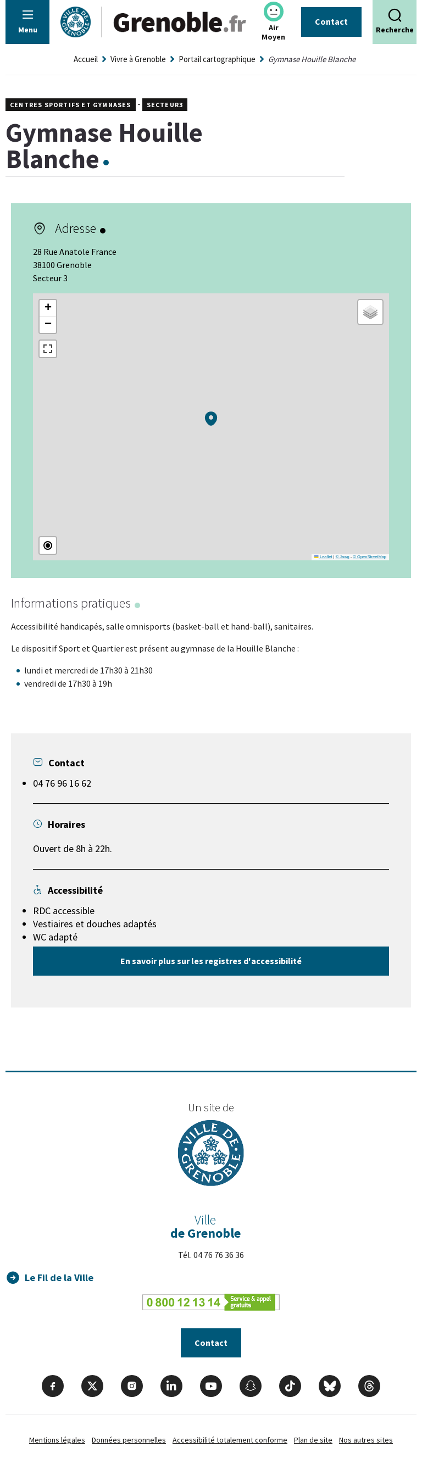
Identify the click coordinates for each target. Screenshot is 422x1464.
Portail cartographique (217, 59)
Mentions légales (57, 1440)
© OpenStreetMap (369, 556)
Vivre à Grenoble (138, 59)
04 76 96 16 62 (62, 783)
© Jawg (342, 556)
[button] (211, 418)
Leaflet (323, 556)
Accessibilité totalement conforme (230, 1440)
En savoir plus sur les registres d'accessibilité (211, 960)
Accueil (86, 59)
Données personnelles (129, 1440)
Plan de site (313, 1440)
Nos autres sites (366, 1440)
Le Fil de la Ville (59, 1277)
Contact (331, 21)
